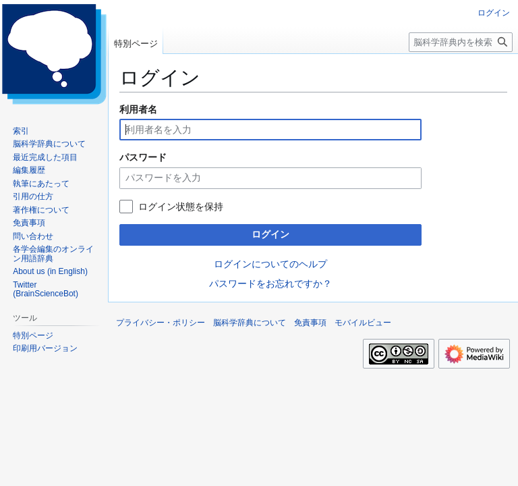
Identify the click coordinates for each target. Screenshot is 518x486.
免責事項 (310, 322)
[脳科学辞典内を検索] (461, 42)
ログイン (270, 234)
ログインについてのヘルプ (270, 264)
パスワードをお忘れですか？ (270, 283)
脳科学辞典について (249, 322)
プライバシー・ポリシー (160, 322)
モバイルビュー (363, 322)
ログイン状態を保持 (180, 206)
